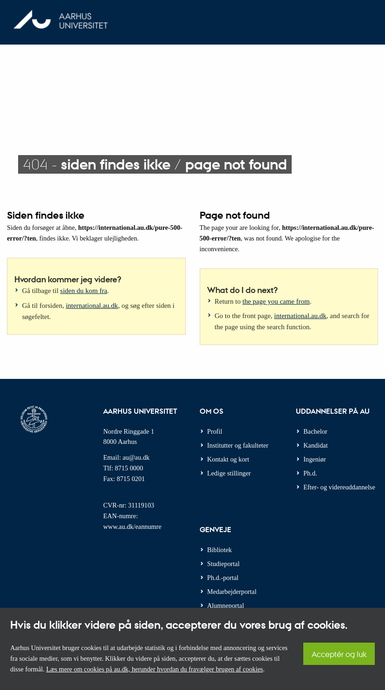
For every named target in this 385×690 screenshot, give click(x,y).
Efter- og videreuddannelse (339, 487)
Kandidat (315, 445)
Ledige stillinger (229, 473)
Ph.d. (310, 473)
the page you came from (276, 301)
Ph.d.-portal (223, 577)
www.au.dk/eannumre (132, 526)
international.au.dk (92, 305)
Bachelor (315, 431)
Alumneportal (225, 605)
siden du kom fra (83, 290)
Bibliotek (219, 549)
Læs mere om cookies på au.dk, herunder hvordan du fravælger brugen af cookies (154, 669)
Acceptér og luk (339, 654)
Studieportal (223, 563)
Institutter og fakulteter (237, 445)
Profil (214, 431)
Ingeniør (314, 459)
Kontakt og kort (228, 459)
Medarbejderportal (231, 591)
